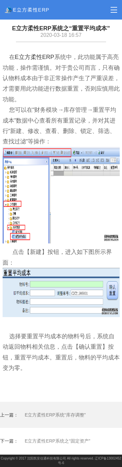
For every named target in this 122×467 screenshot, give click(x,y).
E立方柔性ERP (34, 57)
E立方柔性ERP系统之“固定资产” (57, 441)
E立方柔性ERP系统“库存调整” (55, 414)
